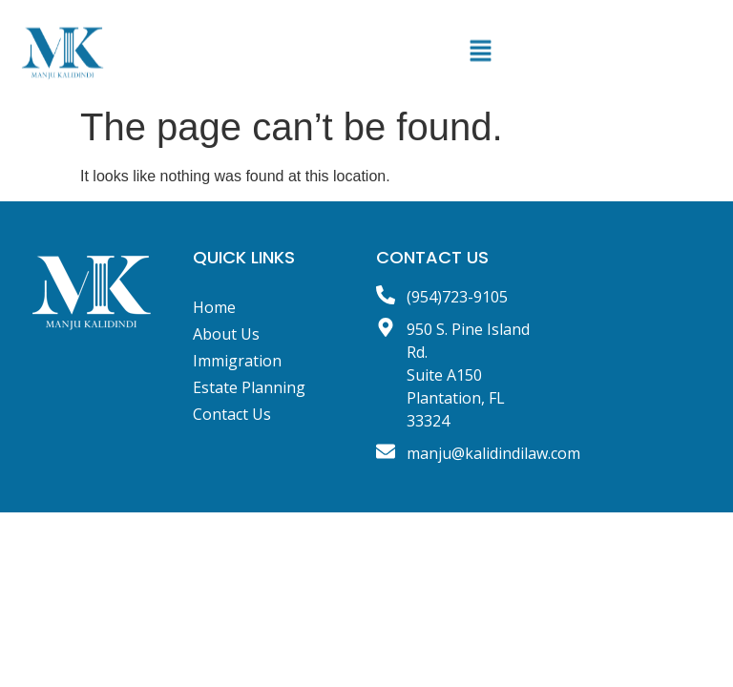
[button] (480, 58)
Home (214, 307)
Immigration (237, 360)
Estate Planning (249, 387)
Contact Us (232, 414)
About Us (226, 333)
